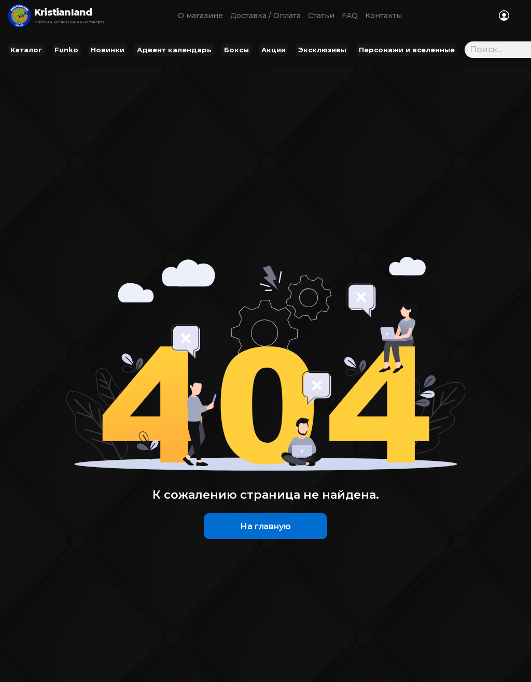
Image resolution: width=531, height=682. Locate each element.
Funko (66, 50)
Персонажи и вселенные (407, 50)
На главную (265, 526)
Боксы (236, 50)
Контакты (383, 15)
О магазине (200, 15)
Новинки (107, 50)
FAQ (350, 15)
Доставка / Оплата (265, 15)
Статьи (321, 15)
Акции (273, 50)
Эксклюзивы (322, 50)
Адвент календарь (174, 50)
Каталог (26, 50)
